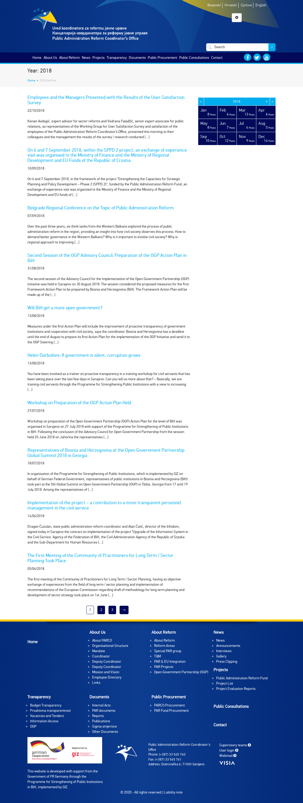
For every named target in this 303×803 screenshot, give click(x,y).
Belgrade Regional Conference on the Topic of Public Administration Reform (100, 208)
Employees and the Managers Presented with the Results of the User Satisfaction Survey (105, 99)
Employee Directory (106, 677)
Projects (98, 57)
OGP (33, 726)
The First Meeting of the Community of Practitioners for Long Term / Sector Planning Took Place (100, 558)
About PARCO (102, 640)
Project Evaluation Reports (235, 688)
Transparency (117, 57)
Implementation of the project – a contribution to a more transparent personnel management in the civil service (104, 505)
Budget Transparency (45, 705)
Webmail (227, 755)
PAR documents (103, 710)
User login (228, 750)
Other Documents (105, 731)
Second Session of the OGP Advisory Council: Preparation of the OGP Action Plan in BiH (107, 257)
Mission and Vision (105, 672)
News (86, 57)
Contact (216, 57)
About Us (50, 57)
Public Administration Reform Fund (242, 678)
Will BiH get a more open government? (64, 308)
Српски (246, 5)
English (260, 5)
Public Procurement (162, 57)
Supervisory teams (235, 745)
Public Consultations (194, 57)
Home (36, 57)
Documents (137, 57)
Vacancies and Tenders (47, 716)
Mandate (98, 651)
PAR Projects (163, 667)
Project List (224, 683)
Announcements (228, 645)
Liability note (173, 792)
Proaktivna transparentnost (50, 710)
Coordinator (101, 656)
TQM (157, 656)
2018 (236, 101)
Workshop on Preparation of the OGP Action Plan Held (79, 403)
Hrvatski (231, 5)
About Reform (69, 57)
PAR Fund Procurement (171, 710)
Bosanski (214, 5)
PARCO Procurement (169, 705)
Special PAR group (167, 651)
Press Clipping (226, 661)
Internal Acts (101, 705)
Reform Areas (164, 645)
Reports (98, 716)
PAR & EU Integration (170, 661)
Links (96, 682)
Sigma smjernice (104, 726)
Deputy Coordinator (106, 661)
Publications (101, 721)
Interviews (223, 651)
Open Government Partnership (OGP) (181, 672)
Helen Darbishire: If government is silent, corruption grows (83, 355)
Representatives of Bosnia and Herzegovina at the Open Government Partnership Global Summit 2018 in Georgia (105, 452)
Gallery (221, 656)
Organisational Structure (110, 645)
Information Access (44, 721)
